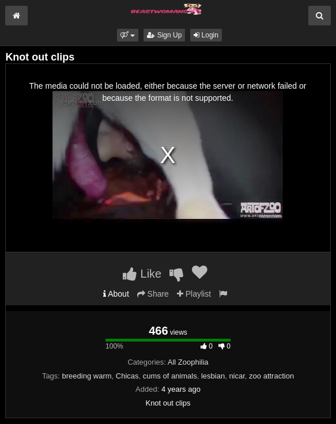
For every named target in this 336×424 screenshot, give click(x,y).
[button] (127, 35)
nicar (236, 376)
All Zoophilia (188, 362)
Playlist (194, 293)
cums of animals (170, 376)
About (116, 293)
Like (142, 273)
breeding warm (87, 376)
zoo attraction (271, 376)
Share (153, 293)
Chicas (127, 376)
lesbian (213, 376)
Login (206, 35)
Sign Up (164, 35)
